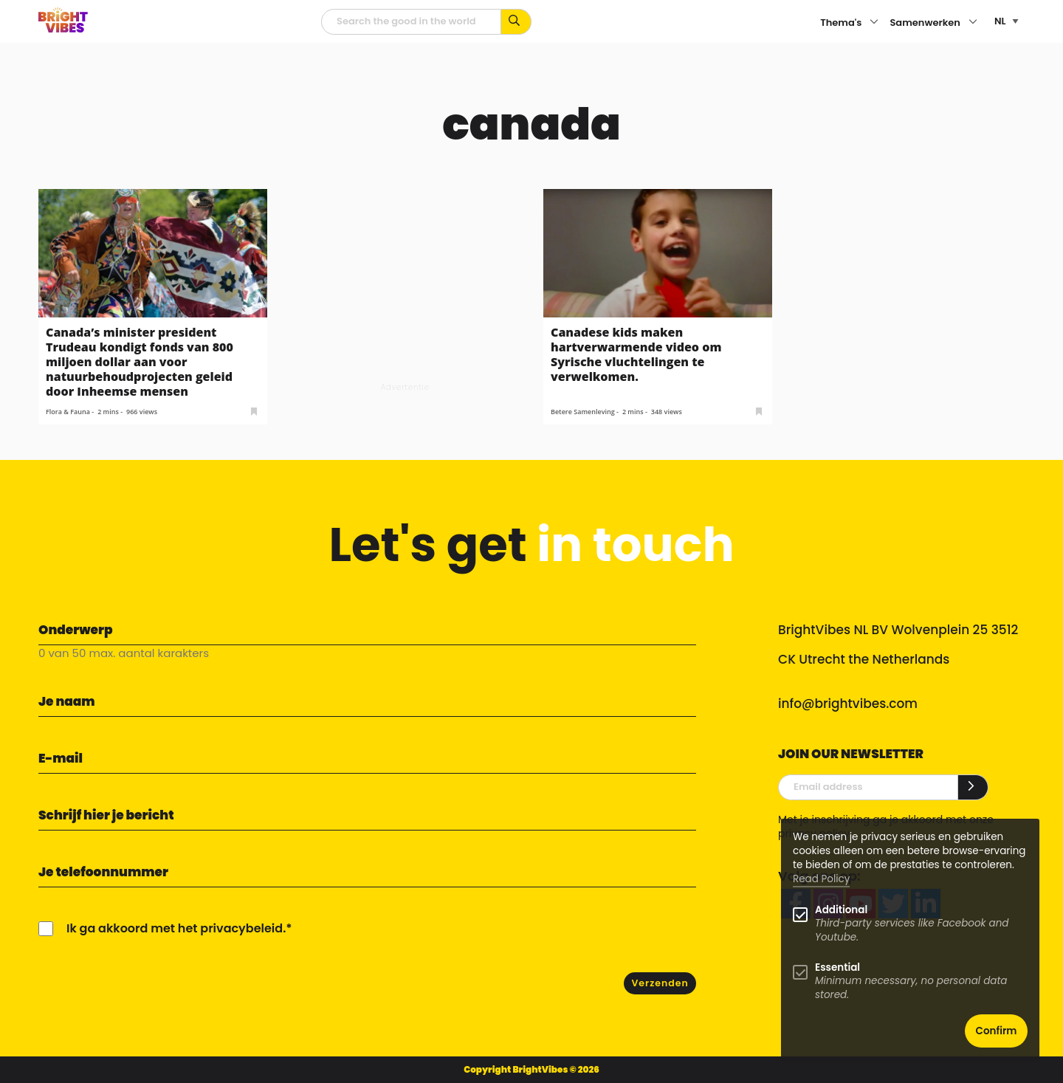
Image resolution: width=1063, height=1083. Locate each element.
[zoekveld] (411, 22)
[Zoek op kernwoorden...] (516, 22)
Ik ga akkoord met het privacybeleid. (176, 928)
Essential (837, 967)
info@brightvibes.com (848, 703)
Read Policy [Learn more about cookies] (821, 879)
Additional (841, 910)
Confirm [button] (996, 1031)
